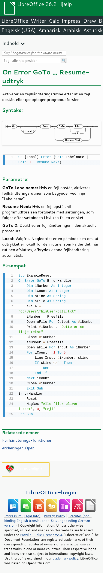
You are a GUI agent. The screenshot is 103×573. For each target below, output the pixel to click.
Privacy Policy (54, 515)
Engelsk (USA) (18, 30)
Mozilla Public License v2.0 (41, 534)
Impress (71, 20)
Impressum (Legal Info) (22, 515)
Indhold (10, 43)
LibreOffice (14, 20)
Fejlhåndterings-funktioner (27, 439)
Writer (38, 20)
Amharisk (49, 30)
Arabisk (72, 30)
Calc (54, 20)
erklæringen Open (18, 447)
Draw (89, 20)
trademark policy (65, 557)
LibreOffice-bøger (51, 491)
